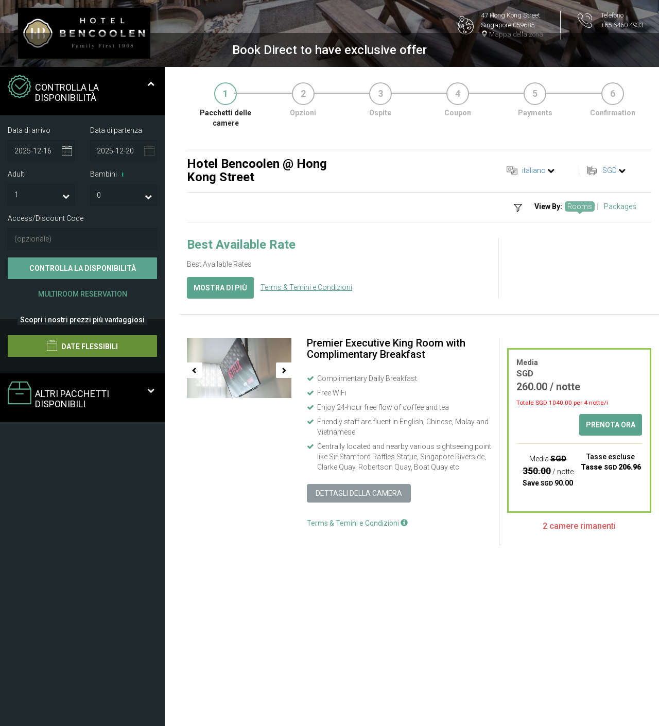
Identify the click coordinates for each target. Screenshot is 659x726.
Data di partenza (116, 242)
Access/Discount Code (45, 330)
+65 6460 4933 (622, 25)
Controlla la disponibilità (82, 380)
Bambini (108, 286)
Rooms (579, 319)
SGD (609, 283)
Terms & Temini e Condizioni (306, 399)
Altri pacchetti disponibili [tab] (81, 507)
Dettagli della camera (359, 605)
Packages (620, 319)
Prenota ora (610, 537)
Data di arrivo (29, 242)
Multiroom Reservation (82, 406)
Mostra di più (220, 400)
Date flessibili (82, 458)
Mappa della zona (512, 34)
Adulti (17, 286)
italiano (534, 283)
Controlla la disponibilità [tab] (81, 201)
